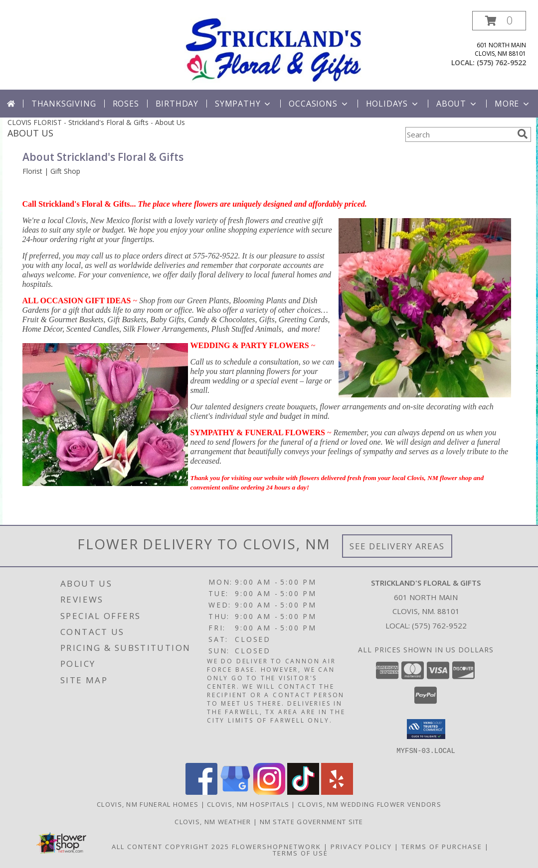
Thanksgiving (63, 103)
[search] (523, 133)
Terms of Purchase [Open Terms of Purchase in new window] (441, 846)
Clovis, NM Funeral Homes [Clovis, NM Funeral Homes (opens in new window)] (147, 803)
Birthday (177, 103)
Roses (126, 103)
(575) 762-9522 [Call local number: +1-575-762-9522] (501, 62)
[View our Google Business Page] (235, 791)
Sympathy (243, 103)
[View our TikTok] (303, 791)
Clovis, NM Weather (213, 821)
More (513, 103)
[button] (499, 20)
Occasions (319, 103)
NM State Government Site (311, 821)
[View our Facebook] (201, 791)
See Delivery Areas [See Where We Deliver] (397, 546)
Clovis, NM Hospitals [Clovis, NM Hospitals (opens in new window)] (248, 803)
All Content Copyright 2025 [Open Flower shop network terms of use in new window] (170, 846)
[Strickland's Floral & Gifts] (273, 49)
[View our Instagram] (269, 791)
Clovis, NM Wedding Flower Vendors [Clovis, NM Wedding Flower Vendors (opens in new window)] (369, 803)
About (457, 103)
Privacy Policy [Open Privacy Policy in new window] (361, 846)
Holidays (393, 103)
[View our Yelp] (337, 791)
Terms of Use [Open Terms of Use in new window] (300, 852)
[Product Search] (459, 134)
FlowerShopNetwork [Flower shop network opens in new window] (276, 846)
